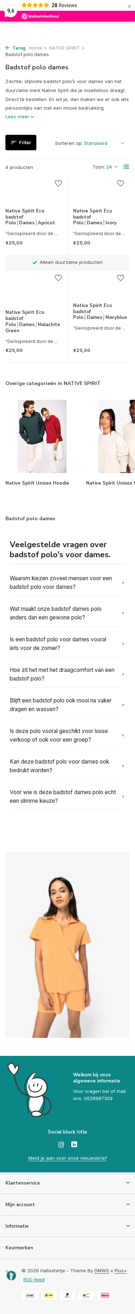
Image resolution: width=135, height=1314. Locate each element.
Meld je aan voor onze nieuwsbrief (67, 1158)
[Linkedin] (74, 1145)
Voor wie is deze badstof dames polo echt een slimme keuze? (63, 796)
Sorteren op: (69, 143)
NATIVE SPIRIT (67, 48)
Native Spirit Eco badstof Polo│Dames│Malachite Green (32, 322)
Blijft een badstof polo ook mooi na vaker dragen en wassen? (61, 705)
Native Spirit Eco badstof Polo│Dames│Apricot (30, 217)
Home (38, 48)
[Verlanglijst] (58, 184)
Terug (15, 48)
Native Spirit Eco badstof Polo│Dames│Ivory (95, 217)
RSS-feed (34, 1279)
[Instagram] (61, 1145)
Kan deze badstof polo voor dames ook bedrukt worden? (59, 766)
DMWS (101, 1270)
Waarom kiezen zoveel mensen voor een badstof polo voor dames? (61, 582)
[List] (126, 167)
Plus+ (120, 1270)
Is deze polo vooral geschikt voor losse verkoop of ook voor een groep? (59, 735)
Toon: (99, 167)
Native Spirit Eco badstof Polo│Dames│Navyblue (100, 312)
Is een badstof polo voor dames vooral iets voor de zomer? (58, 643)
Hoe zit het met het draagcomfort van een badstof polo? (62, 674)
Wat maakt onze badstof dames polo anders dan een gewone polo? (56, 613)
